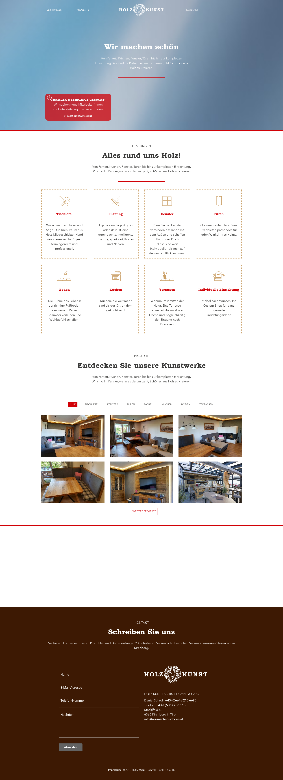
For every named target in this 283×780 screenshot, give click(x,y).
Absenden (70, 747)
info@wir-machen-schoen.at (163, 719)
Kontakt (192, 10)
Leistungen (54, 10)
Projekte (83, 10)
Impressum (114, 770)
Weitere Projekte (144, 511)
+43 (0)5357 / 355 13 (171, 705)
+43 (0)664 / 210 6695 (180, 700)
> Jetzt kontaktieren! (78, 116)
